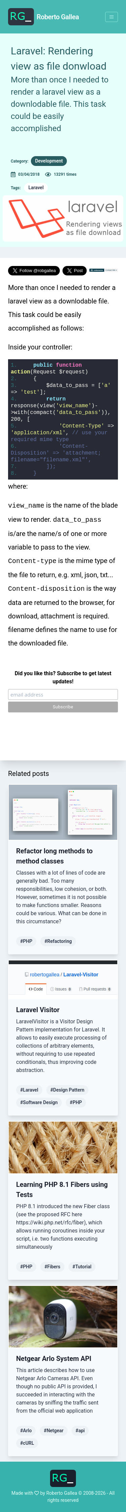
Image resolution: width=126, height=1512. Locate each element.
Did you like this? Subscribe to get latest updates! (63, 677)
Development (49, 161)
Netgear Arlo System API (53, 1359)
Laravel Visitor (37, 1010)
